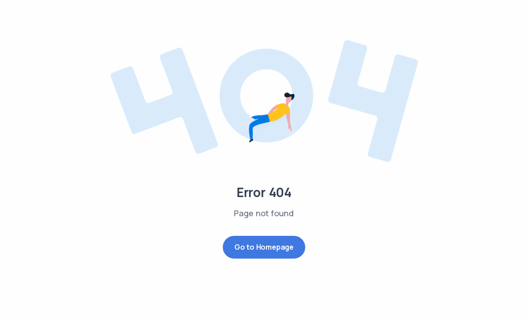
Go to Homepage (264, 247)
